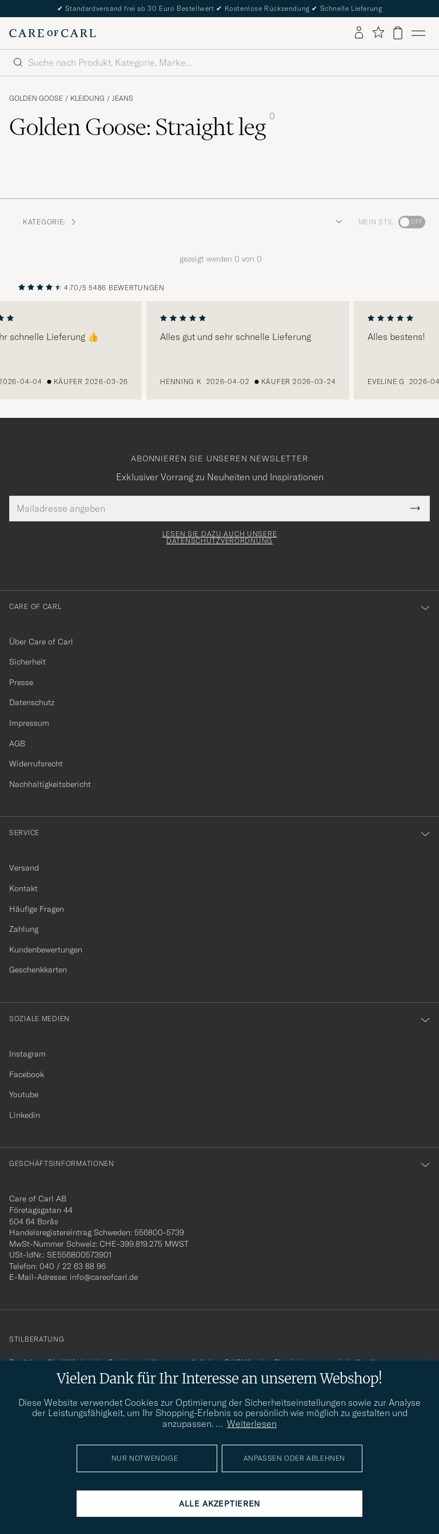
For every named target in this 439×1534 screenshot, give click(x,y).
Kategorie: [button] (50, 222)
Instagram (27, 1054)
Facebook (26, 1074)
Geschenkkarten (38, 969)
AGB (17, 743)
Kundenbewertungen (45, 949)
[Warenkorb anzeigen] (398, 33)
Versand (24, 868)
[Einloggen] (359, 33)
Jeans (122, 98)
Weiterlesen (252, 1423)
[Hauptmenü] (418, 33)
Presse (21, 682)
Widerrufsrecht (36, 763)
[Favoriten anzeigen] (378, 32)
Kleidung (87, 98)
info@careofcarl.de (104, 1277)
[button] (337, 222)
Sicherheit (27, 662)
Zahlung (23, 929)
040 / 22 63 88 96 (72, 1266)
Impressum (29, 723)
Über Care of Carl (41, 641)
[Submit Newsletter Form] (415, 508)
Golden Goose (36, 98)
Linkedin (24, 1115)
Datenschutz (31, 702)
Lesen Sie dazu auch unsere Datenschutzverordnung (219, 537)
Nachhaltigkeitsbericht (50, 784)
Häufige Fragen (36, 909)
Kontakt (23, 888)
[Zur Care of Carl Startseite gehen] (52, 33)
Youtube (23, 1094)
